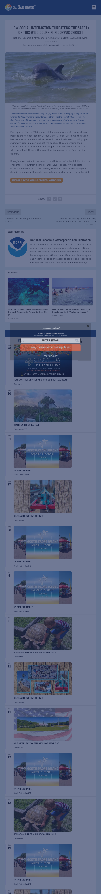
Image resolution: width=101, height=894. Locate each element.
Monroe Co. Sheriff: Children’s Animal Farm (35, 652)
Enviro (83, 37)
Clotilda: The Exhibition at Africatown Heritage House (41, 379)
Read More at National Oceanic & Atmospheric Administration (36, 180)
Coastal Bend (50, 41)
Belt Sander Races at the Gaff (28, 515)
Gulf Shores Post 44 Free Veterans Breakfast (36, 743)
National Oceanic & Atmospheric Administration (38, 37)
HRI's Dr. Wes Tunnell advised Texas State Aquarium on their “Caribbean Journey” (71, 310)
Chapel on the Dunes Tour (26, 424)
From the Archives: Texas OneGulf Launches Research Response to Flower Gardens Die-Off (28, 312)
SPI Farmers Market (23, 470)
